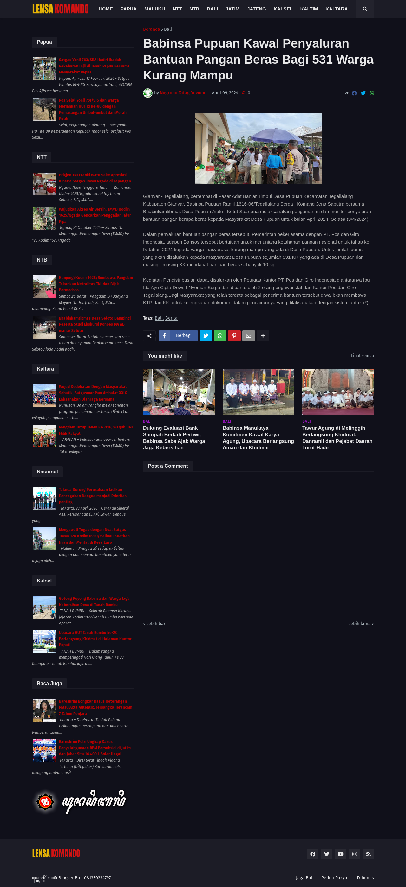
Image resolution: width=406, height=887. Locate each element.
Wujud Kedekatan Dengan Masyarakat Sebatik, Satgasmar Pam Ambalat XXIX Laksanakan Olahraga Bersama (93, 392)
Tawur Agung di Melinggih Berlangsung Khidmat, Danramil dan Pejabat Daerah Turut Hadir (337, 437)
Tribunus (365, 878)
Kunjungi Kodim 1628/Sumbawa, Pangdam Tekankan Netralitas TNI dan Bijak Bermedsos (96, 284)
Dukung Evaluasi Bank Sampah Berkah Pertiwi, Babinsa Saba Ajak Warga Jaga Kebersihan (174, 437)
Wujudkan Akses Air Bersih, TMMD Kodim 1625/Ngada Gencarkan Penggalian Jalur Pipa (95, 215)
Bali (168, 29)
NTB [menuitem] (194, 8)
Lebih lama (359, 623)
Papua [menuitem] (129, 8)
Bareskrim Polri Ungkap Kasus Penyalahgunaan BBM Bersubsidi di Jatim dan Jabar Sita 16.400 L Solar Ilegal (95, 747)
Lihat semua (362, 355)
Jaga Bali (305, 878)
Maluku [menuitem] (154, 8)
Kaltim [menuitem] (309, 8)
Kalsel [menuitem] (283, 8)
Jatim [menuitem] (232, 8)
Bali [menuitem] (212, 8)
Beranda (151, 29)
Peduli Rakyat (335, 878)
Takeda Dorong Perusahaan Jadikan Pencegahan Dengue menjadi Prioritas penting (93, 495)
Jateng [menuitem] (256, 8)
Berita (171, 318)
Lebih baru (157, 623)
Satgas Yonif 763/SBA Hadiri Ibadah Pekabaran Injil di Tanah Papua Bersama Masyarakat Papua (94, 66)
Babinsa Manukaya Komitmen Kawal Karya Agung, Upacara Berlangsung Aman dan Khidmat (258, 437)
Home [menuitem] (106, 8)
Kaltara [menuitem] (336, 8)
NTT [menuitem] (177, 8)
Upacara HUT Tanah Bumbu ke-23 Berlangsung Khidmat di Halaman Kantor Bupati (95, 638)
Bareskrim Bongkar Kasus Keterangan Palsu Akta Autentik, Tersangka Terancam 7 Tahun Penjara (95, 707)
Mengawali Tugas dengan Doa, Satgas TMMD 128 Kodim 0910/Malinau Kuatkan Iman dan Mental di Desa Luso (94, 536)
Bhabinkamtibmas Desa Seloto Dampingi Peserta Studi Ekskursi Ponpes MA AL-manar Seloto (95, 324)
